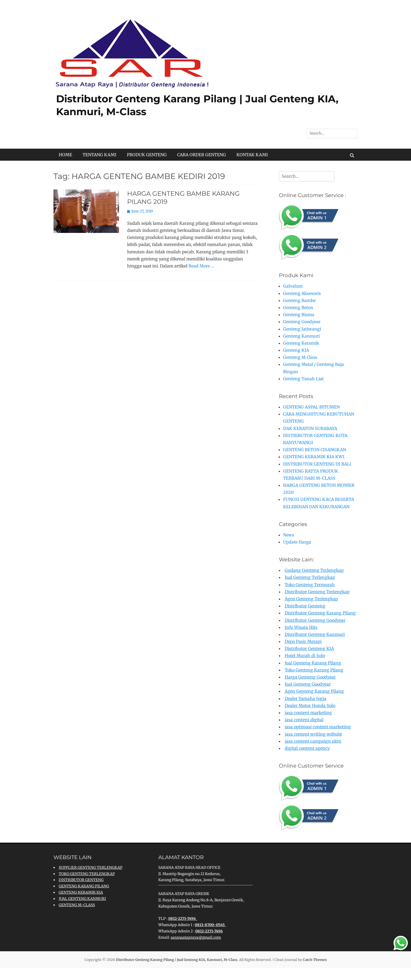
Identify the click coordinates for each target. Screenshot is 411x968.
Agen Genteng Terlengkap (311, 598)
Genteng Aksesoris (302, 293)
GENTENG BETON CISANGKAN (314, 449)
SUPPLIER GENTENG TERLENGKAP (90, 867)
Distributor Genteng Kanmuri (315, 634)
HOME (65, 154)
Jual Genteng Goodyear (308, 684)
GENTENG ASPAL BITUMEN (311, 407)
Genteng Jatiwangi (302, 329)
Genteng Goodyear (302, 321)
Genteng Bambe (299, 300)
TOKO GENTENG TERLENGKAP (87, 873)
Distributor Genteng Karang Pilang (320, 613)
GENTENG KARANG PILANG (84, 886)
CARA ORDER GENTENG (201, 154)
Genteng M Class (300, 357)
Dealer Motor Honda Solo (310, 705)
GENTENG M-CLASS (77, 905)
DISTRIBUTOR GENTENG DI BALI (317, 464)
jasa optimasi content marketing (318, 726)
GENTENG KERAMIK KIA (81, 892)
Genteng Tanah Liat (303, 378)
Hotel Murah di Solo (305, 655)
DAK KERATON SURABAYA (310, 428)
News (288, 535)
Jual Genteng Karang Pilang (313, 662)
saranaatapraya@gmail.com (196, 937)
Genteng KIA (296, 350)
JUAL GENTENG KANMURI (82, 898)
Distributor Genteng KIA (309, 648)
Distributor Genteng (305, 605)
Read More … (201, 265)
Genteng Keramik (301, 343)
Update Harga (297, 542)
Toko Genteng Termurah (310, 584)
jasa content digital (304, 719)
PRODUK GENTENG (147, 154)
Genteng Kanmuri (301, 336)
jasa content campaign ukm (313, 741)
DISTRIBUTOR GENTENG (81, 879)
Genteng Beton (298, 307)
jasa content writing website (313, 734)
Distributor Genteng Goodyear (315, 620)
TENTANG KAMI (99, 154)
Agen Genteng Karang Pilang (314, 691)
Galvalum (293, 286)
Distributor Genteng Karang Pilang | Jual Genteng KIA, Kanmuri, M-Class (176, 960)
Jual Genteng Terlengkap (310, 577)
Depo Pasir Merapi (303, 641)
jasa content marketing (308, 712)
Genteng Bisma (298, 314)
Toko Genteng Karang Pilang (314, 670)
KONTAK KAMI (252, 154)
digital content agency (307, 748)
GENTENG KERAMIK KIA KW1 (313, 456)
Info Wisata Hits (301, 627)
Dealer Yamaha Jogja (305, 698)
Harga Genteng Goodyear (310, 677)
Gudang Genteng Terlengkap (314, 570)
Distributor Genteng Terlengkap (317, 591)
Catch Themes (315, 960)
